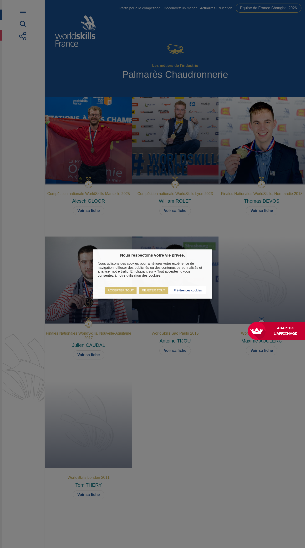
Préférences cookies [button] (188, 290)
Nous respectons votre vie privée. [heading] (152, 255)
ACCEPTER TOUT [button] (121, 290)
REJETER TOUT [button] (153, 290)
